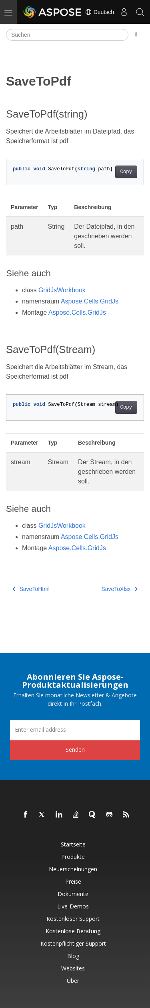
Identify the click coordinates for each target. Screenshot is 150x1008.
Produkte (73, 856)
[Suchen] (67, 35)
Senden (75, 749)
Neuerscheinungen (73, 869)
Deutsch (99, 12)
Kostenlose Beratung (73, 931)
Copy (126, 172)
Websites (73, 968)
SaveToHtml (31, 589)
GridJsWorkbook (62, 290)
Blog (73, 956)
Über (73, 980)
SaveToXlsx (119, 589)
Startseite (73, 844)
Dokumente (73, 894)
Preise (73, 881)
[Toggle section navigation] (136, 35)
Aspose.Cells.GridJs (89, 301)
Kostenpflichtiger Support (73, 943)
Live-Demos (73, 906)
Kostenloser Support (73, 918)
